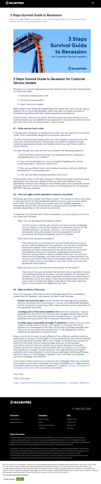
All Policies (70, 429)
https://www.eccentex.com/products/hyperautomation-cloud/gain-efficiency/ (51, 383)
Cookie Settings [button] (9, 479)
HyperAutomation (16, 22)
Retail (36, 22)
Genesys (74, 20)
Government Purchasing (47, 426)
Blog (39, 20)
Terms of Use (71, 426)
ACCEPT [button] (20, 479)
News (32, 22)
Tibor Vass (15, 20)
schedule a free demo (23, 368)
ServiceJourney (15, 420)
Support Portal (72, 420)
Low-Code (26, 22)
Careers (41, 423)
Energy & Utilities (59, 20)
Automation (33, 20)
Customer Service (47, 20)
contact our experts (78, 366)
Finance (68, 20)
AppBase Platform (16, 423)
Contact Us (42, 429)
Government (82, 20)
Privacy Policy (71, 423)
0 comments (43, 22)
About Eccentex (44, 420)
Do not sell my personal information (16, 475)
